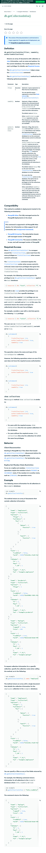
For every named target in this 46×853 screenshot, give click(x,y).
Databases (33, 11)
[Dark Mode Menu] (42, 6)
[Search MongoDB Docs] (37, 6)
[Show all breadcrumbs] (14, 11)
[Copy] (40, 285)
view (8, 61)
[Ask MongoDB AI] (39, 6)
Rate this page (8, 29)
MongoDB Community (15, 240)
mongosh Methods (22, 11)
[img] (5, 32)
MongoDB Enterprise (15, 234)
